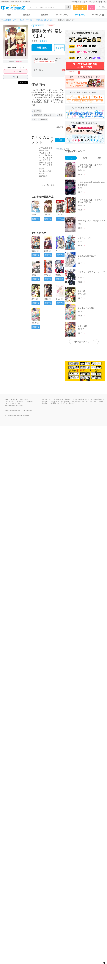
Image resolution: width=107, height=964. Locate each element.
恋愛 (60, 115)
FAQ (6, 399)
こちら (73, 403)
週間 (85, 158)
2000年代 (43, 119)
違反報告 (59, 127)
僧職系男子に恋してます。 (45, 20)
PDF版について (58, 60)
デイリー (70, 158)
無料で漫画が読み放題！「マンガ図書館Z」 (20, 410)
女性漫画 (44, 15)
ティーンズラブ (62, 15)
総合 (9, 15)
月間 (99, 158)
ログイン (83, 7)
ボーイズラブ (80, 15)
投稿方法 (14, 399)
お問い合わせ (24, 399)
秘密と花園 (36, 251)
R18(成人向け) (98, 15)
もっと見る (48, 185)
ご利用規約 (29, 401)
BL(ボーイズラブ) (26, 20)
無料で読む (42, 48)
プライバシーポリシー (12, 403)
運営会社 (20, 401)
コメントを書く (59, 140)
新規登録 (76, 7)
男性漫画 (26, 15)
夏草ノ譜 (35, 299)
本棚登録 (59, 48)
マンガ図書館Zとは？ (79, 2)
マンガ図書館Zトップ (8, 20)
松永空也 (43, 41)
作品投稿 (91, 7)
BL (35, 119)
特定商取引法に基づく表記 (14, 405)
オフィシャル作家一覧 (97, 2)
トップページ (9, 401)
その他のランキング (84, 341)
